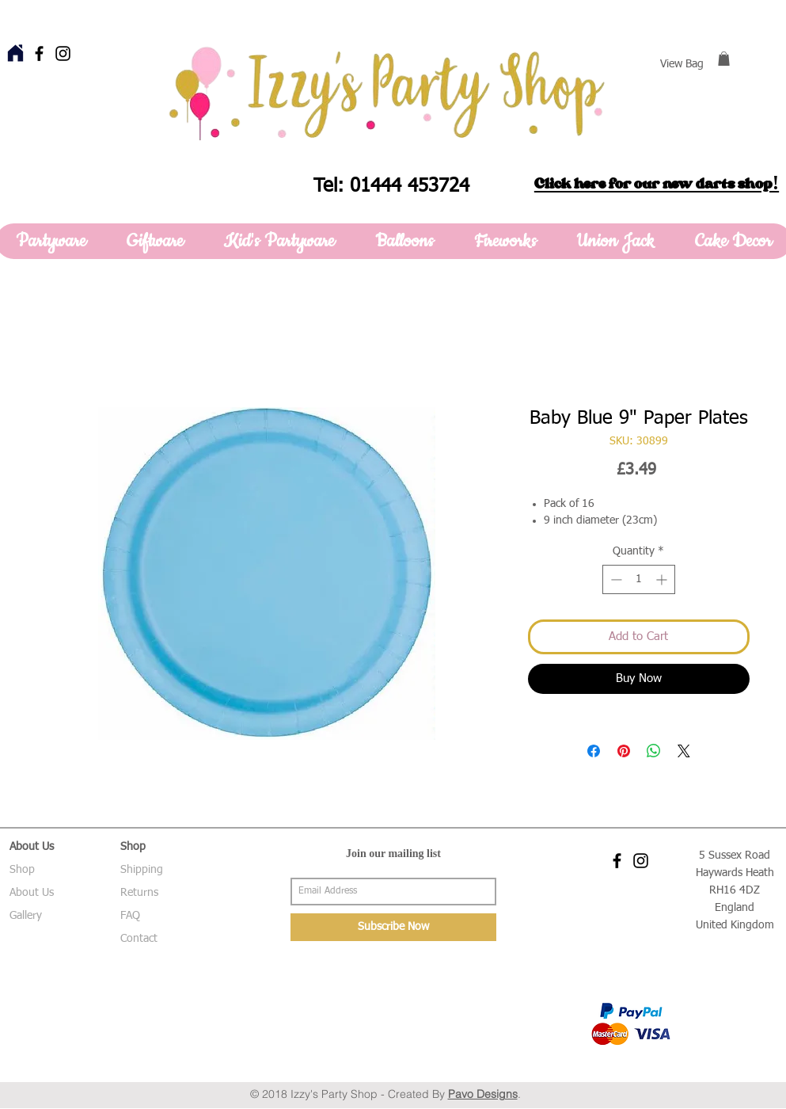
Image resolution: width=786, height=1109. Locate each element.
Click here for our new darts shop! (656, 183)
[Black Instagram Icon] (63, 53)
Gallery (25, 915)
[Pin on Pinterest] (623, 750)
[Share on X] (683, 750)
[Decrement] (615, 579)
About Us (31, 892)
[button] (724, 58)
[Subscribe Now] (393, 927)
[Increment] (663, 579)
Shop (22, 869)
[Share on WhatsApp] (653, 750)
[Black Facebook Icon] (39, 53)
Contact (139, 938)
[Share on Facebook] (593, 750)
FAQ (130, 915)
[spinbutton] (639, 579)
